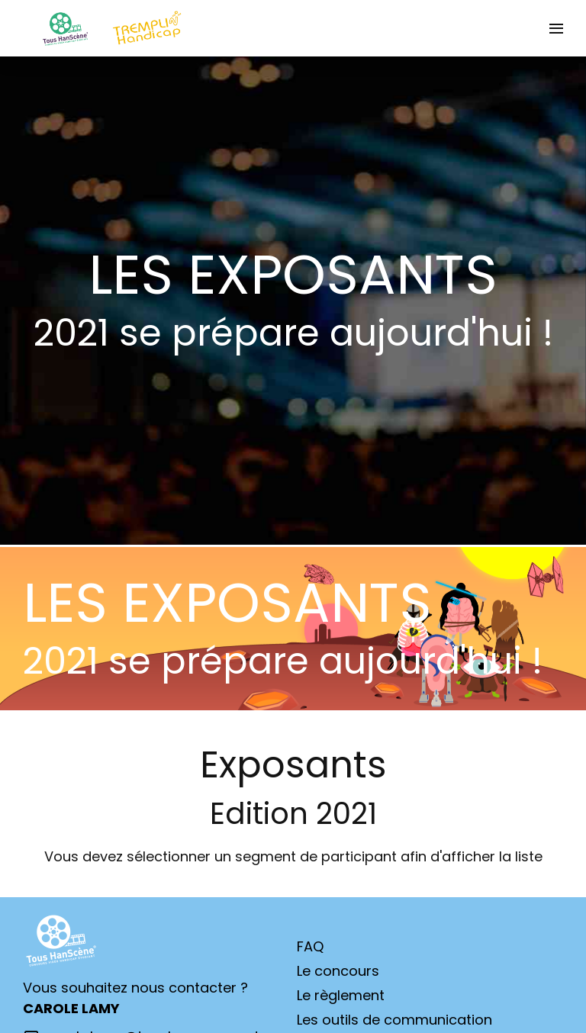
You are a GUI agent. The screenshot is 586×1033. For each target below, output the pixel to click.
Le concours (338, 970)
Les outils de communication (394, 1019)
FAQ (310, 946)
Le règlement (341, 995)
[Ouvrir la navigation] (556, 28)
